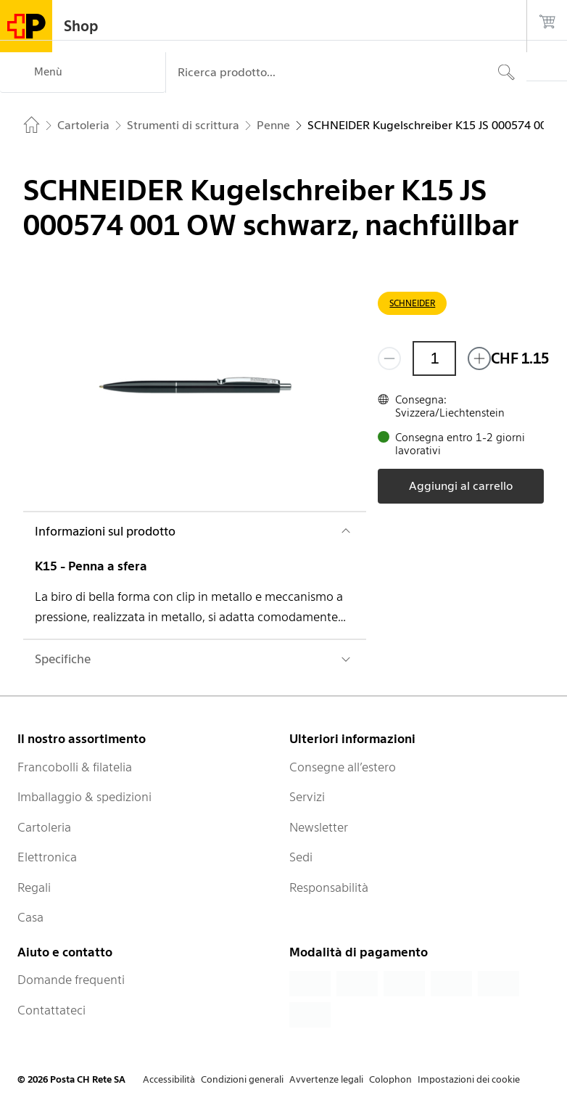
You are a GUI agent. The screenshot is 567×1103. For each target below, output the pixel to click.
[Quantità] (434, 358)
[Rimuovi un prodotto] (389, 358)
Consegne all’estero (342, 767)
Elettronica (47, 857)
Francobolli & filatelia (74, 767)
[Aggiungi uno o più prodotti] (479, 358)
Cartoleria (44, 827)
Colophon (390, 1079)
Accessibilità (169, 1079)
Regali (34, 887)
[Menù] (82, 72)
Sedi (301, 857)
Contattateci (51, 1010)
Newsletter (318, 827)
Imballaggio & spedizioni (84, 797)
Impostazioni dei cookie (469, 1079)
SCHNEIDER (412, 303)
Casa (30, 917)
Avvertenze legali (326, 1079)
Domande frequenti (71, 979)
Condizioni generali (242, 1079)
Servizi (307, 797)
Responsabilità (328, 887)
